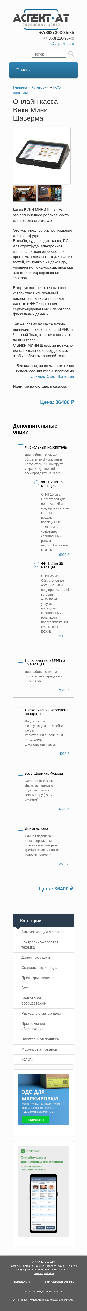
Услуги (27, 1059)
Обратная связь (60, 1282)
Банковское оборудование (33, 1000)
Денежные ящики (36, 957)
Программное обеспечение (33, 1026)
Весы (25, 988)
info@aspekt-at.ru (59, 44)
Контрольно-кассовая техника (39, 944)
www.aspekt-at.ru (44, 1273)
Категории (40, 87)
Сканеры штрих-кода (39, 968)
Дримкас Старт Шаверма (52, 376)
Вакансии (21, 1282)
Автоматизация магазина (42, 932)
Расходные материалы (41, 1013)
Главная (20, 87)
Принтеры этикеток (37, 978)
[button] (41, 182)
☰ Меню (24, 70)
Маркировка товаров (39, 1049)
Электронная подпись (40, 1039)
